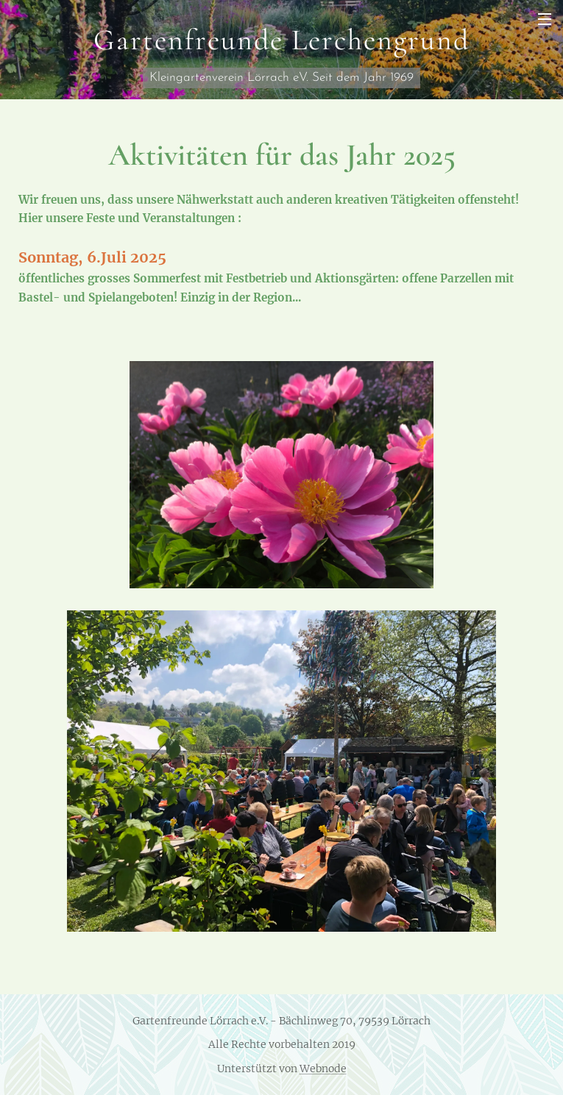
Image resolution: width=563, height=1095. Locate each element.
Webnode (323, 1068)
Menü (544, 19)
